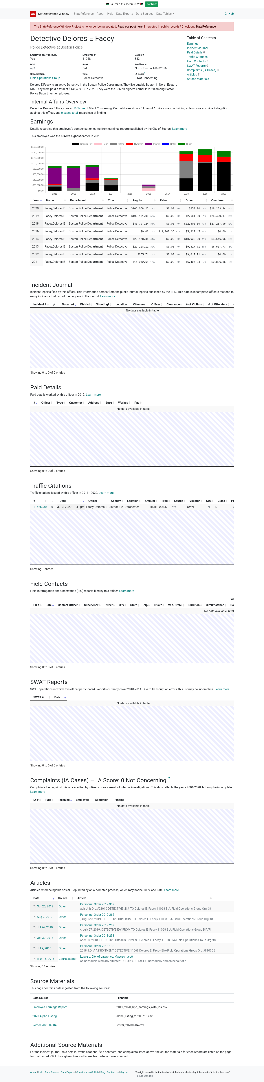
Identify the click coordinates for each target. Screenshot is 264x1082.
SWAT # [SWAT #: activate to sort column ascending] (38, 697)
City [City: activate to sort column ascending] (121, 605)
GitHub (229, 13)
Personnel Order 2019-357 (106, 904)
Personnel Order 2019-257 (106, 925)
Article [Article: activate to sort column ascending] (95, 898)
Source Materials (198, 79)
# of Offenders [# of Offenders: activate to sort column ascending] (217, 304)
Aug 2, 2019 (44, 917)
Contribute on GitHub (87, 1072)
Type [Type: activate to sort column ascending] (78, 402)
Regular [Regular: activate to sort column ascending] (138, 200)
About (100, 13)
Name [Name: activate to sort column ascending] (50, 200)
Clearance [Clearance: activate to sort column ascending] (173, 304)
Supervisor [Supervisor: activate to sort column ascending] (91, 605)
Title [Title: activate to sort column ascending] (111, 200)
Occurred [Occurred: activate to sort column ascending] (68, 304)
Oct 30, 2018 (45, 938)
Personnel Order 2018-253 (106, 935)
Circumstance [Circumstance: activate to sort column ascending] (215, 605)
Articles (194, 74)
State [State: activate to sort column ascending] (133, 605)
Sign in (124, 1072)
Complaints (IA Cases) (203, 70)
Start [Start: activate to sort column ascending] (167, 402)
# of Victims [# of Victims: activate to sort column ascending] (194, 304)
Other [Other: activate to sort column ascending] (189, 200)
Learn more (179, 128)
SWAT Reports (197, 65)
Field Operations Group (45, 78)
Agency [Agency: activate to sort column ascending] (116, 501)
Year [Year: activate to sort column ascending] (36, 200)
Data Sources (144, 13)
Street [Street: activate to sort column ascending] (109, 605)
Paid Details (196, 52)
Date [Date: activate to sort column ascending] (63, 501)
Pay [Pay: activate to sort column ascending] (219, 402)
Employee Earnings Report (49, 1007)
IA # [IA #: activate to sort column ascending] (36, 800)
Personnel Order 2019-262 (106, 914)
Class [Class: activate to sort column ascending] (221, 501)
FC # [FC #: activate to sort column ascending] (36, 605)
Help (110, 13)
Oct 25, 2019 (45, 906)
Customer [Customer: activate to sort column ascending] (104, 402)
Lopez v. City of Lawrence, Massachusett (115, 956)
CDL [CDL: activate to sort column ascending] (209, 501)
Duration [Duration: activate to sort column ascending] (194, 605)
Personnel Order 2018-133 (106, 946)
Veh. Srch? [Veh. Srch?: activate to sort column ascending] (175, 605)
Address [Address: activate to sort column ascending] (138, 402)
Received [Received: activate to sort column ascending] (90, 800)
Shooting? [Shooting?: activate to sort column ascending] (102, 304)
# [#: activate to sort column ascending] (34, 402)
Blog (102, 1072)
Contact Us (113, 1072)
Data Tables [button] (164, 13)
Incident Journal (198, 48)
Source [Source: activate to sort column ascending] (178, 501)
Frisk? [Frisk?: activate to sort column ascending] (158, 605)
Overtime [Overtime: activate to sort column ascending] (217, 200)
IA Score (79, 108)
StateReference (84, 13)
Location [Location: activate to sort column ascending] (132, 501)
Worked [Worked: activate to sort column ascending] (192, 402)
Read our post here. (130, 26)
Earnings (192, 43)
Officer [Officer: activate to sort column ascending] (155, 304)
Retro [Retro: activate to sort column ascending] (163, 200)
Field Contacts (197, 61)
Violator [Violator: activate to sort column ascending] (194, 501)
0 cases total (69, 112)
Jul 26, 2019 (45, 927)
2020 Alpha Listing (44, 1016)
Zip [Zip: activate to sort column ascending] (145, 605)
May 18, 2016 (45, 959)
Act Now (152, 4)
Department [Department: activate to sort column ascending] (78, 200)
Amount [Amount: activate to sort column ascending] (150, 501)
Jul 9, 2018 (44, 948)
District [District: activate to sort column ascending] (85, 304)
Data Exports (124, 13)
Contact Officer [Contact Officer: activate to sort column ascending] (68, 605)
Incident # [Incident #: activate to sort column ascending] (40, 304)
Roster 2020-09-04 (44, 1025)
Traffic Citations (198, 57)
